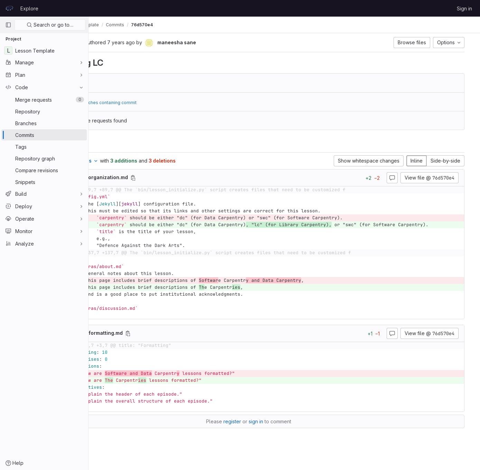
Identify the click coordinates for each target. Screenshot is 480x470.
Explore (29, 8)
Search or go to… (50, 25)
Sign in (464, 8)
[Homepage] (9, 8)
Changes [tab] (117, 144)
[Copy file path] (197, 178)
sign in (291, 429)
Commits (186, 24)
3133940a (141, 83)
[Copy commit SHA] (143, 43)
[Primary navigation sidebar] (8, 24)
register (268, 429)
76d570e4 (213, 24)
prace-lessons (112, 24)
